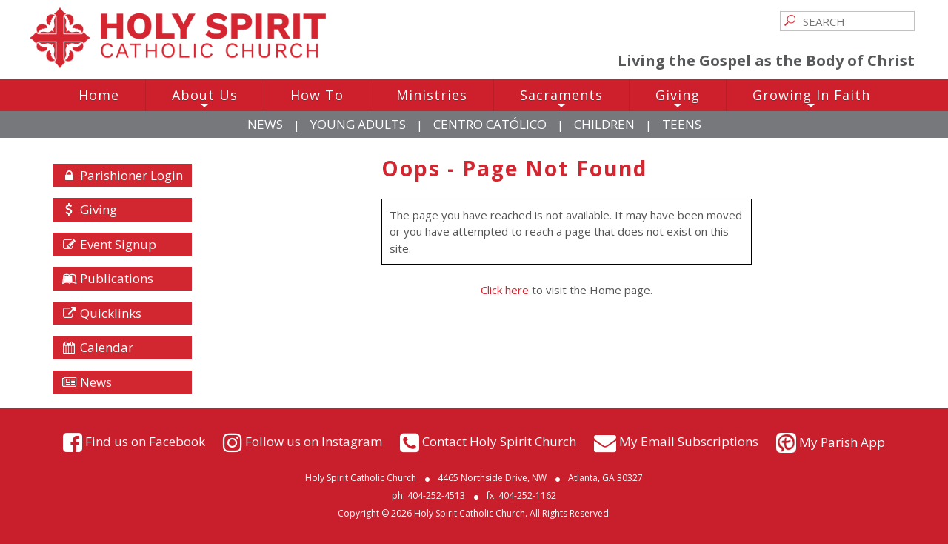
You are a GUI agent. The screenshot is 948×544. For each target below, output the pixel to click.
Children (604, 124)
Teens (681, 124)
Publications (107, 278)
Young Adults (358, 124)
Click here (505, 289)
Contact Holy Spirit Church (499, 440)
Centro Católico (490, 124)
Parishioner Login (122, 175)
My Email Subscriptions (688, 440)
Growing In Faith (811, 98)
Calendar (97, 347)
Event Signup (109, 244)
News (265, 124)
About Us (205, 98)
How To (317, 95)
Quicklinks (101, 313)
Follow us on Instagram (313, 440)
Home (99, 95)
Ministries (431, 95)
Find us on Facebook (145, 440)
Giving (677, 98)
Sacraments (561, 98)
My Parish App (842, 442)
